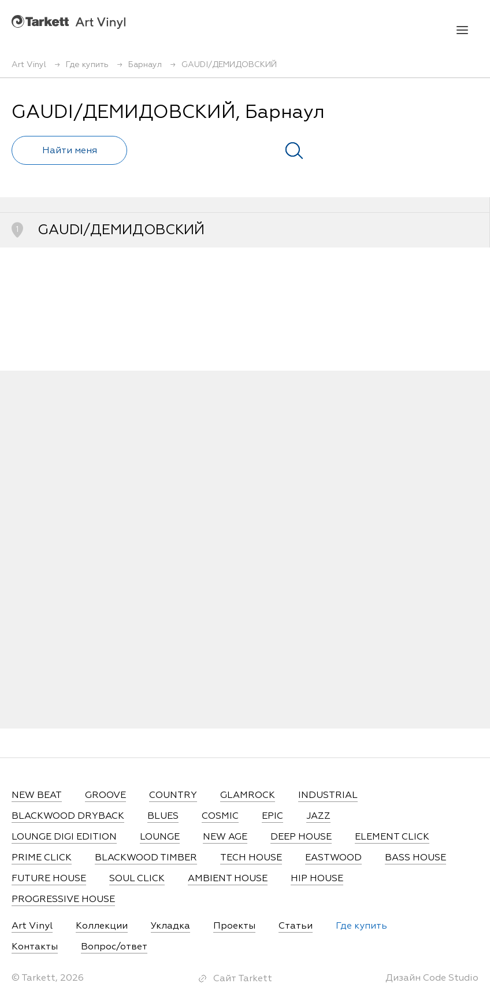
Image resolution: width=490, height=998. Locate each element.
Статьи (296, 926)
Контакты (35, 947)
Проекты (234, 926)
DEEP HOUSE (301, 837)
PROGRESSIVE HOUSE (63, 899)
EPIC (272, 816)
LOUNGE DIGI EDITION (64, 837)
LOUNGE (160, 837)
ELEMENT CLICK (392, 837)
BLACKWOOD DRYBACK (68, 816)
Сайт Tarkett (242, 979)
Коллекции (102, 926)
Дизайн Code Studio (431, 978)
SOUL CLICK (137, 879)
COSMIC (220, 816)
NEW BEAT (37, 795)
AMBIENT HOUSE (228, 879)
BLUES (163, 816)
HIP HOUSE (317, 879)
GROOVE (105, 795)
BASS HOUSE (415, 858)
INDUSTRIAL (328, 795)
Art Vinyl (68, 21)
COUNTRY (173, 795)
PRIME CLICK (42, 858)
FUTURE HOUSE (49, 879)
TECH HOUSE (251, 858)
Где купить (361, 926)
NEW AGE (225, 837)
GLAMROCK (247, 795)
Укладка (170, 926)
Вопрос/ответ (114, 947)
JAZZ (318, 816)
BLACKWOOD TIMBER (146, 858)
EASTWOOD (333, 858)
